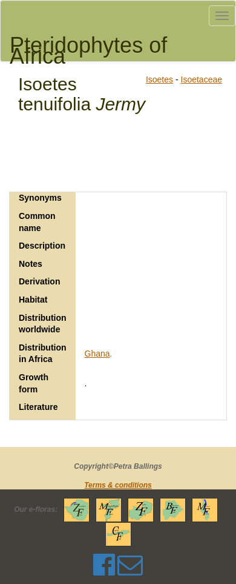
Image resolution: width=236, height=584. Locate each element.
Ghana (97, 353)
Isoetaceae (202, 79)
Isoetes (159, 79)
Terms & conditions (118, 485)
